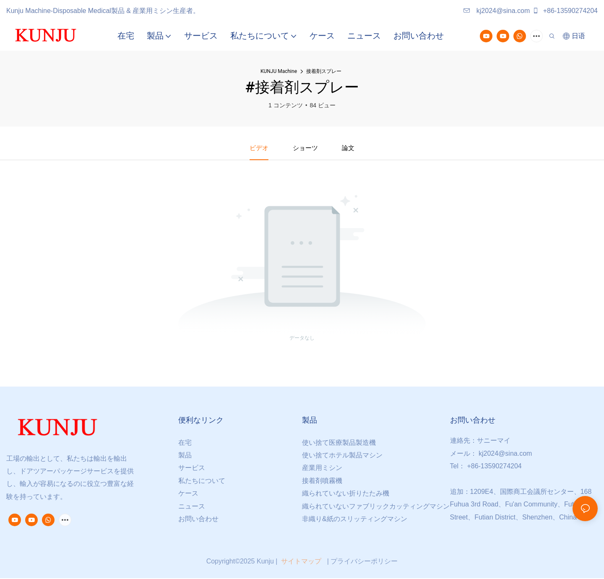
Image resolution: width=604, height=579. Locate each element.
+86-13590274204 (565, 10)
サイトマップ (301, 562)
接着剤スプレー (323, 71)
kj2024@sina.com (496, 10)
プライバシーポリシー (364, 562)
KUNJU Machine (278, 71)
